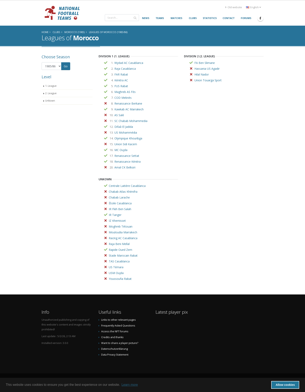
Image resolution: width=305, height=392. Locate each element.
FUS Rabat (121, 86)
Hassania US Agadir (207, 69)
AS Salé (119, 115)
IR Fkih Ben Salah (120, 209)
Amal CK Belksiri (124, 167)
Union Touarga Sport (208, 80)
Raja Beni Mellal (119, 244)
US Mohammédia (125, 132)
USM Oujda (116, 273)
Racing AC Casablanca (123, 238)
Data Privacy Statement (114, 354)
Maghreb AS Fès (125, 92)
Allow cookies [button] (285, 384)
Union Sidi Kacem (125, 144)
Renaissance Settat (126, 156)
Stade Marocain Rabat (123, 255)
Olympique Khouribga (128, 138)
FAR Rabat (121, 74)
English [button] (253, 7)
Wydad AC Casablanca (128, 63)
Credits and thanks (112, 337)
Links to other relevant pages (118, 319)
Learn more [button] (129, 384)
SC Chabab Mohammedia (130, 121)
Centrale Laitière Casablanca (127, 186)
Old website (233, 7)
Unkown (50, 100)
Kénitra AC (121, 80)
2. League (51, 93)
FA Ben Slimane (204, 63)
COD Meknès (123, 98)
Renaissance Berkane (128, 103)
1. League (51, 86)
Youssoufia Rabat (120, 279)
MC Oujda (120, 150)
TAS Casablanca (119, 261)
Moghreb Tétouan (120, 226)
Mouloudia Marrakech (123, 232)
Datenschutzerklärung (114, 349)
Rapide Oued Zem (120, 250)
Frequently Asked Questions (118, 325)
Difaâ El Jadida (123, 127)
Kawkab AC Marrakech (129, 109)
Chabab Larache (119, 197)
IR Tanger (115, 215)
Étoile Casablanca (120, 203)
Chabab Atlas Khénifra (123, 191)
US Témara (116, 267)
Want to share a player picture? (119, 343)
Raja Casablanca (125, 69)
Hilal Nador (201, 74)
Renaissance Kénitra (127, 161)
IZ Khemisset (117, 221)
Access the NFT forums (114, 331)
